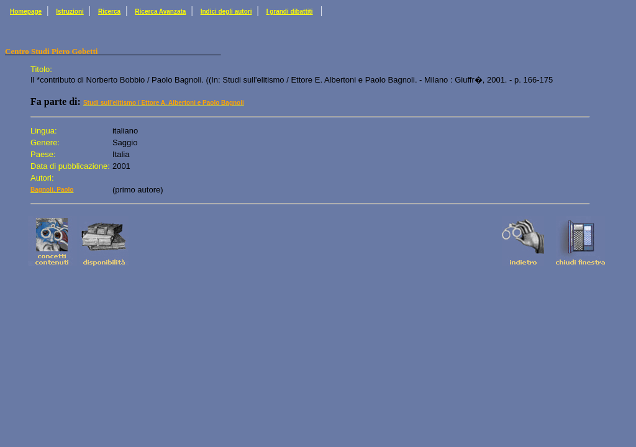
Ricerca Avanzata (160, 11)
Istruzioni (69, 11)
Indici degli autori (226, 11)
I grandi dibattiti (289, 11)
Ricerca (109, 11)
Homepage (26, 11)
